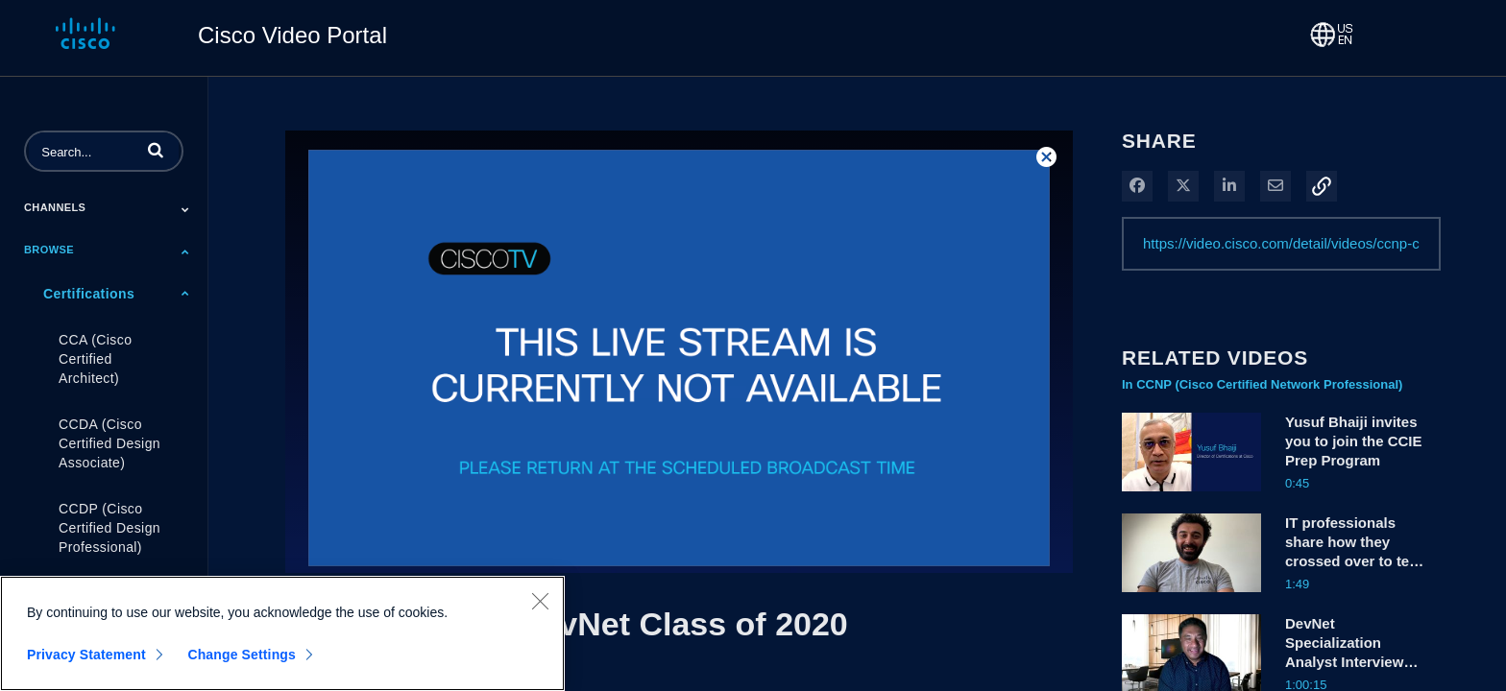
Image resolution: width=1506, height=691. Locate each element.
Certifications (88, 293)
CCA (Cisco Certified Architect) (95, 359)
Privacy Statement (86, 662)
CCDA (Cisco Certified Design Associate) (109, 443)
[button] (155, 149)
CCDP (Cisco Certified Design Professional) (109, 528)
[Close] (539, 608)
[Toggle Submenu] (185, 209)
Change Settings (241, 662)
